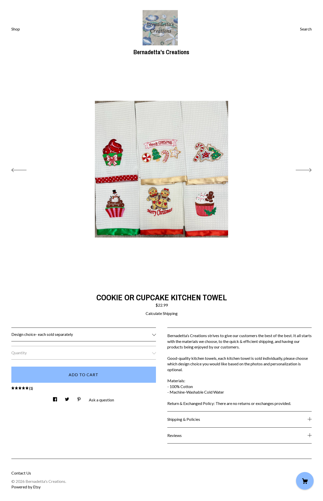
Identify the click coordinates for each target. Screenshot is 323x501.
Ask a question (101, 399)
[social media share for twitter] (67, 398)
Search (306, 28)
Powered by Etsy (26, 486)
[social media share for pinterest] (79, 398)
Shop (15, 28)
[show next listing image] (299, 168)
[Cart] (305, 481)
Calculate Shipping (162, 313)
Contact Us (21, 472)
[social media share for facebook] (55, 398)
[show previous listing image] (24, 168)
